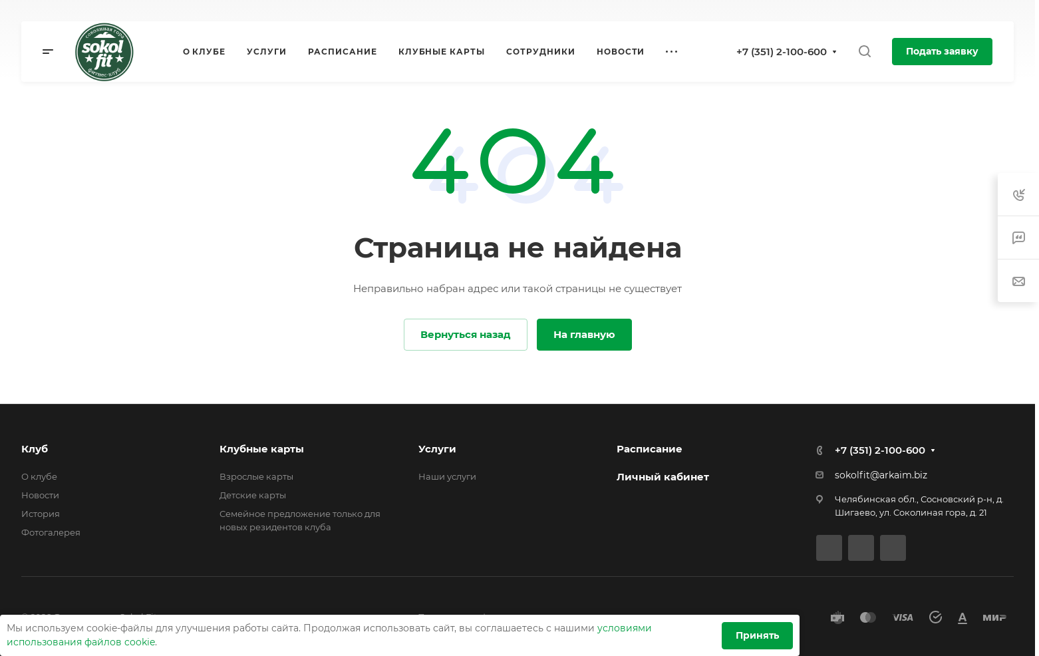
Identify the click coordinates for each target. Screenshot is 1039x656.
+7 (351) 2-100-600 (781, 51)
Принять (757, 635)
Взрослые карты (256, 476)
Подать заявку (942, 51)
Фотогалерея (50, 532)
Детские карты (253, 495)
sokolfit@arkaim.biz (881, 475)
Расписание (649, 448)
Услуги (437, 448)
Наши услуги (447, 476)
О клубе (39, 476)
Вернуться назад (465, 334)
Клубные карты (262, 448)
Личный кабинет (663, 476)
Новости (40, 495)
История (40, 513)
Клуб (34, 448)
